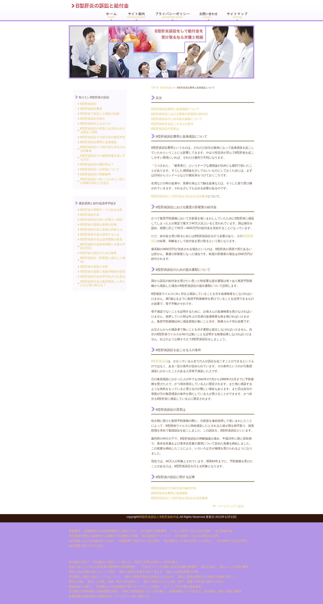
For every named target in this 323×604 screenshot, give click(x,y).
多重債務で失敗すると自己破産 (139, 540)
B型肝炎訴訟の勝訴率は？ (97, 164)
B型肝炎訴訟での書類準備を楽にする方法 (102, 157)
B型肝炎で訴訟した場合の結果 (99, 113)
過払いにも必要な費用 (234, 566)
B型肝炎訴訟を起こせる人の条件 (172, 124)
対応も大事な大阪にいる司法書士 (156, 562)
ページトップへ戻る (231, 506)
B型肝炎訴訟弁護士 (92, 118)
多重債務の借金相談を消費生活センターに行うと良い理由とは (109, 596)
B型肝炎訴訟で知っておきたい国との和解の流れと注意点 (102, 180)
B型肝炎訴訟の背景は (165, 128)
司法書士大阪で (79, 562)
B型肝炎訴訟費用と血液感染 (98, 142)
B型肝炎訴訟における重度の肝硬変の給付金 (179, 114)
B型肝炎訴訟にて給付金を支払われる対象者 (102, 148)
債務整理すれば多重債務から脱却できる (110, 530)
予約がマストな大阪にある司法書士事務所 (169, 566)
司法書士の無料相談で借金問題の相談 (93, 591)
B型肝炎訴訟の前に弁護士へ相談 (101, 219)
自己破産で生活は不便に (232, 540)
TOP (153, 87)
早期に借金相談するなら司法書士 (143, 591)
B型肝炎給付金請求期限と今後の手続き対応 (102, 246)
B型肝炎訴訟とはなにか (95, 123)
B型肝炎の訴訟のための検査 (98, 253)
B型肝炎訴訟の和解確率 (95, 174)
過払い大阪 (76, 581)
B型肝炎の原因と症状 (94, 266)
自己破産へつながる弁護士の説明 (196, 535)
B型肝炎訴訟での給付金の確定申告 (102, 137)
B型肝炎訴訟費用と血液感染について (175, 109)
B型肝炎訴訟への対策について (99, 169)
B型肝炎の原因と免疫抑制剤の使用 (102, 271)
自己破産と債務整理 (153, 530)
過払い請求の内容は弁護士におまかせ (149, 576)
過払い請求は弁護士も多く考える (140, 571)
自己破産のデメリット (156, 535)
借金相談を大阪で (80, 586)
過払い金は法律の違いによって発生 (92, 571)
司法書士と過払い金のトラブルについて (95, 576)
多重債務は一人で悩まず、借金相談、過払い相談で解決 (205, 591)
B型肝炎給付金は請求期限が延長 (101, 239)
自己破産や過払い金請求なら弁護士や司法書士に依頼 (103, 535)
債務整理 (74, 530)
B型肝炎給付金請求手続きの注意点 (102, 276)
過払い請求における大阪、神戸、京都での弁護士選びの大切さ (183, 581)
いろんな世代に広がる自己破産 (191, 530)
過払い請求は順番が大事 (182, 571)
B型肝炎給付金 (89, 214)
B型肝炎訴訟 (88, 103)
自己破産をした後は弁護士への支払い (188, 540)
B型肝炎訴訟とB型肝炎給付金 (159, 516)
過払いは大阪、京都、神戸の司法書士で (113, 581)
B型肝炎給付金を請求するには (99, 234)
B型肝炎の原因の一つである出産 (101, 209)
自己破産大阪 (223, 530)
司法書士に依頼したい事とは (112, 562)
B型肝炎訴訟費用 (91, 108)
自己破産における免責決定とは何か (92, 540)
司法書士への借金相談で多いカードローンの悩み (127, 586)
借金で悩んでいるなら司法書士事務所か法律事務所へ (103, 566)
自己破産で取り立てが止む (86, 545)
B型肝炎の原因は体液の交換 (98, 224)
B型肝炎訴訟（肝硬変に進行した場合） (102, 259)
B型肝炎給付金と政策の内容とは (101, 229)
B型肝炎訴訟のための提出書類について (176, 119)
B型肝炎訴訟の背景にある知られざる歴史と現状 (102, 130)
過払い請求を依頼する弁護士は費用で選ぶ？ (207, 576)
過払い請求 (208, 566)
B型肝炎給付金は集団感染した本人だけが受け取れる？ (102, 283)
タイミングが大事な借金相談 (182, 586)
